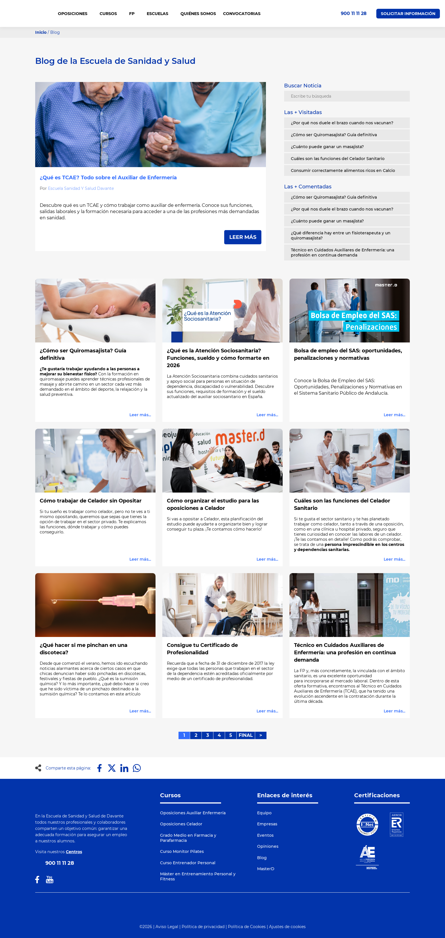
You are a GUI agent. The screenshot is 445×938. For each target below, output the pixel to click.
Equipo (264, 812)
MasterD (265, 868)
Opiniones (267, 846)
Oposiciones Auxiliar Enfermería (193, 812)
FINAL (246, 735)
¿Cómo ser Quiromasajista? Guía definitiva (334, 134)
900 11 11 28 (354, 13)
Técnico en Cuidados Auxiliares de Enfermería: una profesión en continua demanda (342, 252)
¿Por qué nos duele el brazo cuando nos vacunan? (342, 122)
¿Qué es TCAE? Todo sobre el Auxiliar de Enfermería (108, 177)
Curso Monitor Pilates (182, 851)
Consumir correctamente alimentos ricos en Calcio (343, 170)
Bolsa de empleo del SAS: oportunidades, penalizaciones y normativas (348, 354)
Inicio (41, 32)
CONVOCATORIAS (242, 13)
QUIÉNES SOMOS (198, 13)
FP (134, 13)
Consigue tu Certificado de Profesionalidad (202, 649)
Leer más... (140, 414)
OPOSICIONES (75, 13)
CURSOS (111, 13)
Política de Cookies (247, 926)
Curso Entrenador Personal (187, 862)
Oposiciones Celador (181, 823)
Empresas (267, 823)
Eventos (265, 835)
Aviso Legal (167, 926)
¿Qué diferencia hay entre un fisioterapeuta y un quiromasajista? (341, 235)
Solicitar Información (408, 13)
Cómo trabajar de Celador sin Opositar (91, 501)
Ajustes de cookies (287, 926)
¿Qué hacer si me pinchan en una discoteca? (83, 649)
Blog (262, 857)
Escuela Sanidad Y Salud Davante (81, 188)
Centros (74, 851)
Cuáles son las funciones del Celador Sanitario (338, 158)
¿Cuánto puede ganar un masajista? (327, 146)
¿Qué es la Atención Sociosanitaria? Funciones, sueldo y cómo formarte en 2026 (218, 358)
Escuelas (160, 13)
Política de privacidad (203, 926)
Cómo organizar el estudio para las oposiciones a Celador (213, 504)
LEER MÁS (242, 237)
